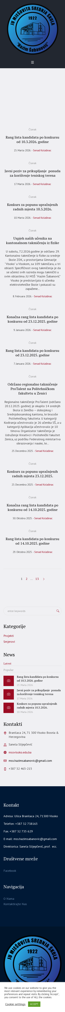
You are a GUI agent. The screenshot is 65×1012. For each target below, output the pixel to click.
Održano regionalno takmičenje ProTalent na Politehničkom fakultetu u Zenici (33, 389)
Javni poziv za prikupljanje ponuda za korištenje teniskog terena (32, 173)
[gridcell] (32, 846)
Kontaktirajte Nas (15, 904)
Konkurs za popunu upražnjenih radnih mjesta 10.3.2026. (32, 206)
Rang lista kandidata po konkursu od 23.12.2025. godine (32, 352)
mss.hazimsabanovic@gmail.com (30, 761)
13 (37, 579)
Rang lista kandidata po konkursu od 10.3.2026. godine (32, 139)
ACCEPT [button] (34, 1004)
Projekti (8, 636)
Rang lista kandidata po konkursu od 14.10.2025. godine (32, 541)
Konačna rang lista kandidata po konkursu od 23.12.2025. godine (32, 319)
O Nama (8, 899)
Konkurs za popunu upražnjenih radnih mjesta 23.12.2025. (32, 473)
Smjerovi (9, 642)
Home (14, 110)
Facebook (9, 871)
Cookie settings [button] (15, 1004)
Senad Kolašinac (42, 150)
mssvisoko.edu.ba (20, 752)
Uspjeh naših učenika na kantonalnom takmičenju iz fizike (32, 240)
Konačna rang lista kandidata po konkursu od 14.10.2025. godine (32, 507)
